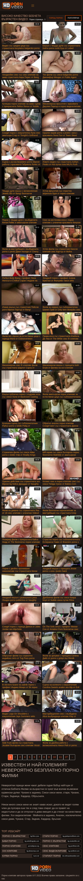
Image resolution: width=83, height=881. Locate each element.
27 (66, 757)
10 (54, 757)
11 (60, 757)
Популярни (73, 18)
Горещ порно (56, 18)
